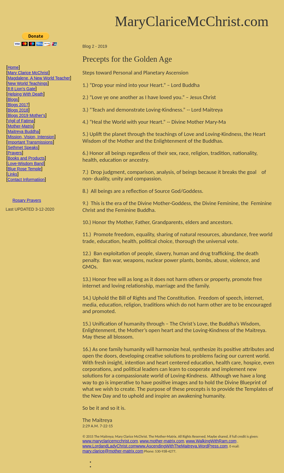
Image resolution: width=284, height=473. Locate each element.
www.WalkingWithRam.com (211, 441)
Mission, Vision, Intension (30, 136)
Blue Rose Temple (24, 168)
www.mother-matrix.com (162, 441)
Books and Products (25, 158)
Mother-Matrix (20, 126)
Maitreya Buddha (23, 131)
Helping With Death (25, 94)
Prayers (14, 152)
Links (12, 174)
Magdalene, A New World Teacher (38, 78)
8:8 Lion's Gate (21, 88)
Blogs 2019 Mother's (26, 115)
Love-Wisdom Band (25, 163)
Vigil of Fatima (20, 120)
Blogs (12, 99)
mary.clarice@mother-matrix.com (112, 451)
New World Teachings (27, 83)
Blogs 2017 (17, 104)
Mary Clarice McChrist (27, 72)
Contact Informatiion (25, 179)
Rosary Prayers (26, 200)
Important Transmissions (30, 142)
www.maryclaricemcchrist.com (110, 441)
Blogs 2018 (17, 110)
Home (12, 67)
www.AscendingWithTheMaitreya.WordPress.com (182, 446)
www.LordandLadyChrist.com (109, 446)
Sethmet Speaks (22, 147)
